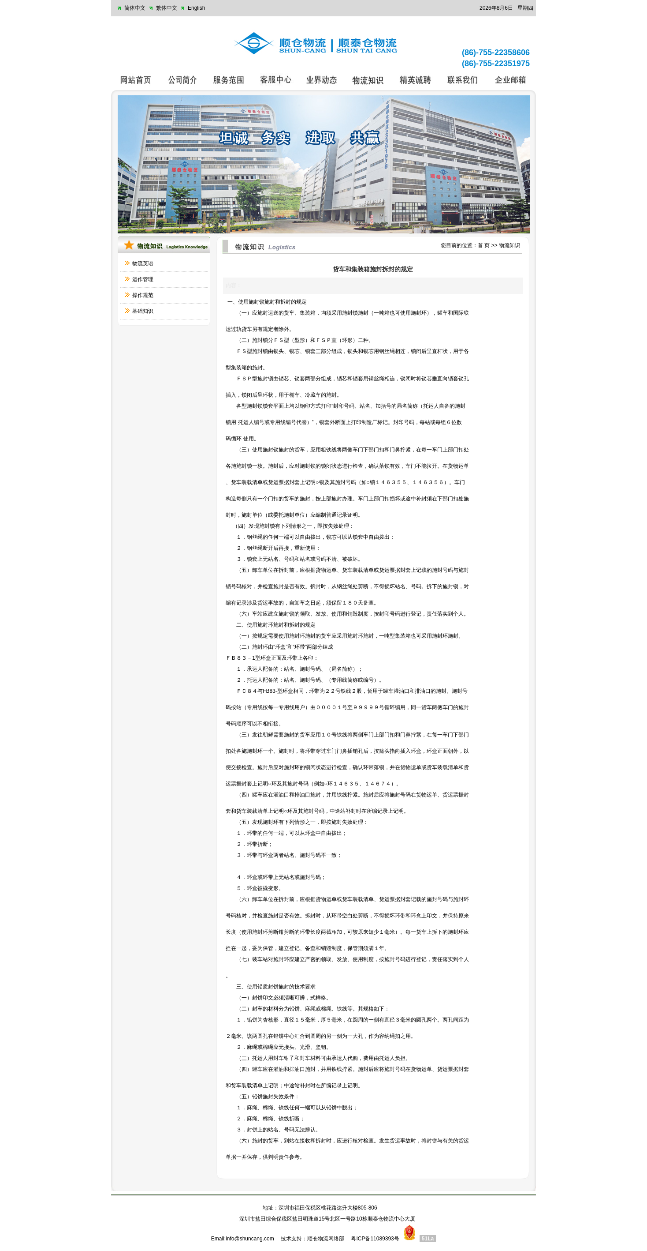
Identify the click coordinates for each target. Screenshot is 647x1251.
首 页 (484, 245)
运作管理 (142, 279)
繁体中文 (166, 8)
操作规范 (142, 295)
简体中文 (134, 8)
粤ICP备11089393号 (375, 1239)
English (196, 8)
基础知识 (142, 311)
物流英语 (142, 263)
